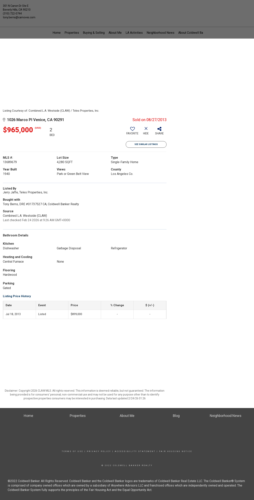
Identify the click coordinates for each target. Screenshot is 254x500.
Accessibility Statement (135, 451)
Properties (72, 33)
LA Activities (134, 33)
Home (57, 33)
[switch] (132, 132)
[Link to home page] (126, 8)
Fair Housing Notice (175, 451)
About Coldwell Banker (193, 33)
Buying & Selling (94, 33)
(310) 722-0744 (12, 13)
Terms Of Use (72, 451)
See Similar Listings (146, 144)
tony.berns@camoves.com (19, 17)
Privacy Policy (99, 451)
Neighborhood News (160, 33)
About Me (115, 33)
